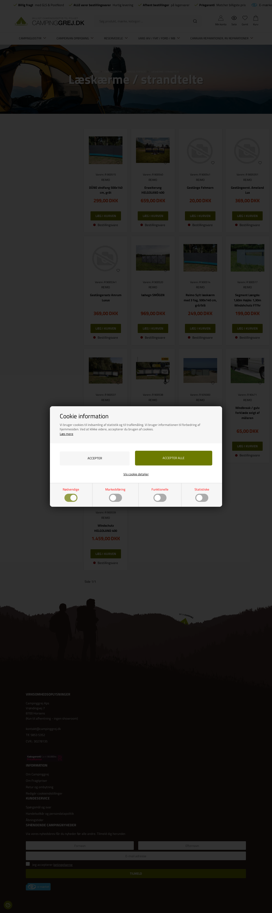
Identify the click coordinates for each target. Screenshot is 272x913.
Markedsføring (115, 494)
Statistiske (202, 494)
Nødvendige (71, 494)
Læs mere (66, 433)
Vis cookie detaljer (136, 474)
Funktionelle (159, 494)
